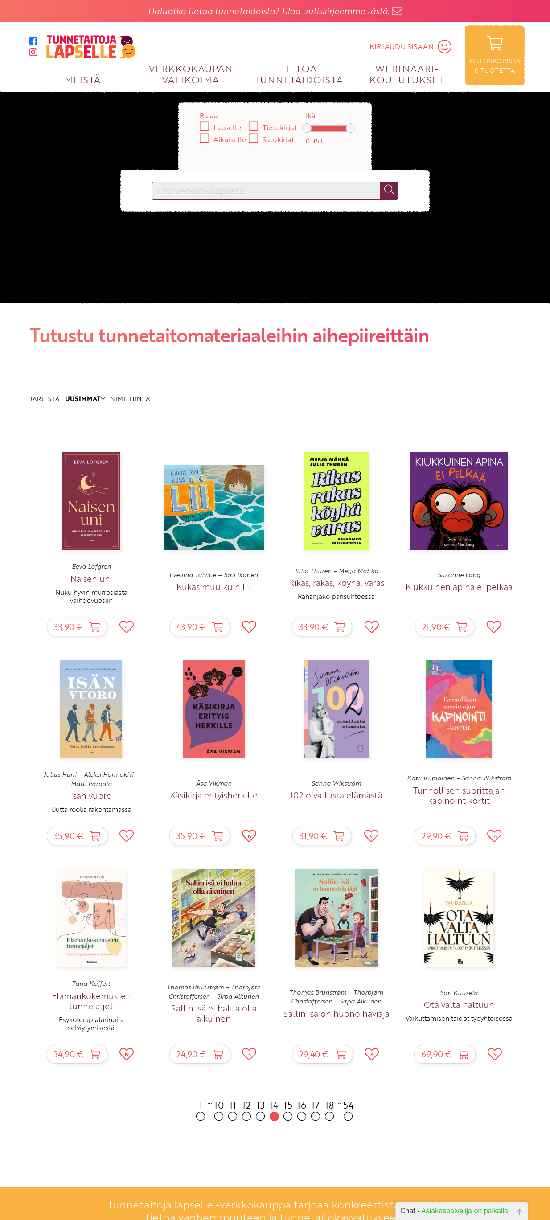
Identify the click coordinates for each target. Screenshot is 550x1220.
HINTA (140, 398)
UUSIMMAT (85, 398)
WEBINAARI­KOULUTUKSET (406, 73)
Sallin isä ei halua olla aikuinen (214, 1013)
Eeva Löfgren (91, 566)
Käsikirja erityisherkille (214, 795)
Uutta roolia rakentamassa (91, 809)
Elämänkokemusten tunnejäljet (91, 1001)
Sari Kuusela (459, 992)
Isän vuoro (91, 795)
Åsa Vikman (214, 783)
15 (288, 1109)
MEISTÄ (83, 79)
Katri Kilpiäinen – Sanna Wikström (459, 778)
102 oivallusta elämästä (336, 795)
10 (219, 1109)
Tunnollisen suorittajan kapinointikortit (459, 795)
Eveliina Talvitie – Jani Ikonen (213, 574)
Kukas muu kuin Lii (213, 586)
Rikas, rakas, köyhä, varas (336, 582)
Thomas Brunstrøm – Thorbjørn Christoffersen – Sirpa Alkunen (214, 991)
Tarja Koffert (91, 983)
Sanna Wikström (336, 783)
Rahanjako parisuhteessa (336, 596)
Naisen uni (91, 578)
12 (246, 1109)
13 (260, 1109)
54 (348, 1109)
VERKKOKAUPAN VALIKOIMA (191, 73)
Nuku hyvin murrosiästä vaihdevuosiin (91, 596)
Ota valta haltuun (459, 1004)
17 (315, 1109)
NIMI (117, 398)
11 (233, 1109)
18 (329, 1109)
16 (302, 1109)
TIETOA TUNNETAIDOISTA (298, 73)
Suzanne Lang (459, 574)
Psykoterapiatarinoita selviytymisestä (91, 1023)
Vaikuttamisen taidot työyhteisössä (459, 1018)
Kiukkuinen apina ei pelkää (459, 586)
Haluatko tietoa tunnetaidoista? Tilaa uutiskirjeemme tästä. (269, 10)
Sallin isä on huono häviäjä (336, 1013)
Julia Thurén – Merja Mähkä (336, 570)
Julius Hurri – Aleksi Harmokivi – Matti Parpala (91, 779)
